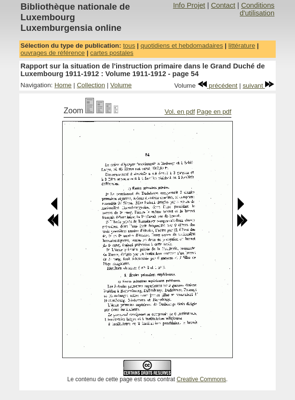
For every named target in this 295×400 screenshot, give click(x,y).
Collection (91, 85)
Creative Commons (201, 379)
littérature (241, 45)
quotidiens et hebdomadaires (181, 45)
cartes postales (112, 52)
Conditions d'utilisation (257, 9)
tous (129, 45)
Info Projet (189, 5)
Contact (223, 5)
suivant (258, 85)
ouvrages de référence (53, 52)
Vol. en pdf (179, 111)
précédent (218, 85)
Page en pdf (214, 111)
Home (63, 85)
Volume (121, 85)
